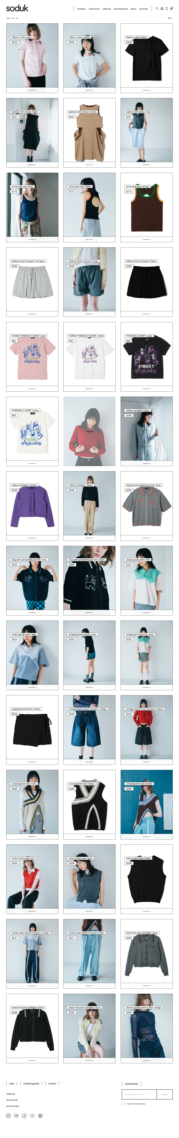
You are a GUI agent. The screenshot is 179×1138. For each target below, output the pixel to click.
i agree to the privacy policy (136, 1104)
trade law (10, 1094)
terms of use (12, 1100)
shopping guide (31, 1083)
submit (165, 1094)
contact (52, 1083)
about (133, 9)
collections (94, 9)
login (11, 1083)
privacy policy (12, 1106)
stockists (143, 9)
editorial (107, 9)
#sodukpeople (121, 9)
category (81, 9)
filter (169, 18)
